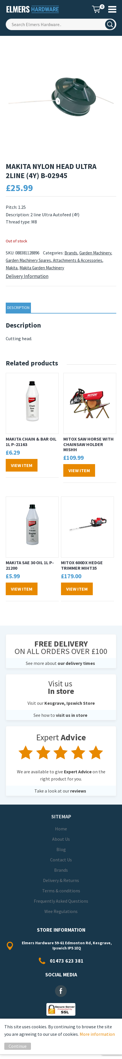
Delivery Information (27, 276)
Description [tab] (18, 307)
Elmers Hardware (33, 9)
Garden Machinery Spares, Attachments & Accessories (54, 260)
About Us (61, 839)
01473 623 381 (67, 960)
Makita (11, 267)
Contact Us (61, 860)
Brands (70, 253)
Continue (18, 1046)
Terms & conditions (61, 890)
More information (97, 1034)
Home (61, 829)
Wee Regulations (61, 911)
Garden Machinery (95, 253)
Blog (61, 849)
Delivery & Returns (61, 880)
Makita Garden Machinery (41, 267)
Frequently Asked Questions (61, 901)
